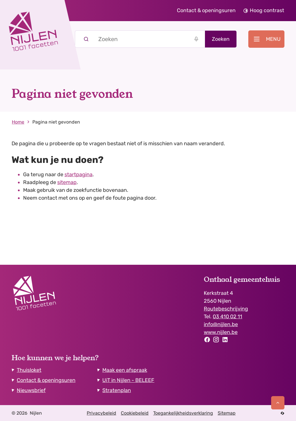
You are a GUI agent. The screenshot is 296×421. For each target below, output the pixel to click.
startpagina (78, 174)
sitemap (67, 182)
